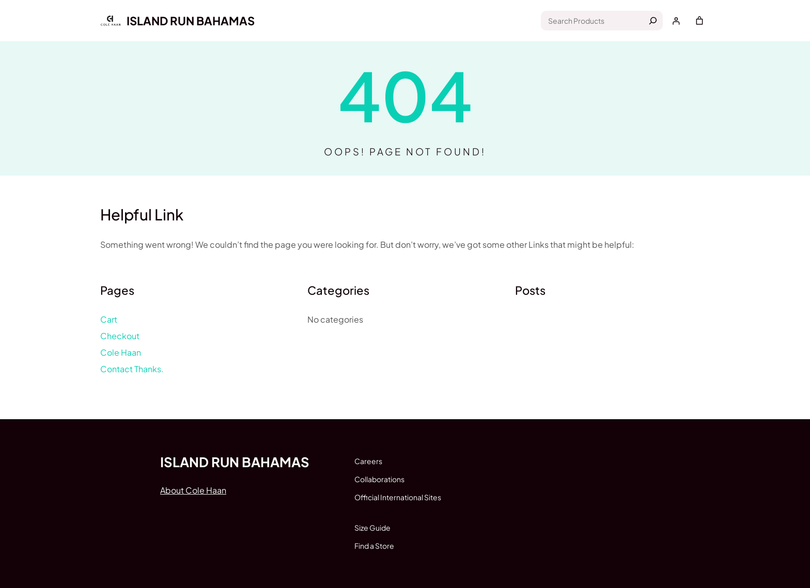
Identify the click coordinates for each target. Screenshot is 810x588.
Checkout (119, 335)
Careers (368, 461)
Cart (108, 319)
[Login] (676, 20)
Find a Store (374, 545)
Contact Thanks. (132, 368)
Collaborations (379, 479)
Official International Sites (397, 497)
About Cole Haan (193, 490)
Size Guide (372, 527)
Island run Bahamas (191, 20)
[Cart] (699, 20)
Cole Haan (120, 352)
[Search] (653, 20)
